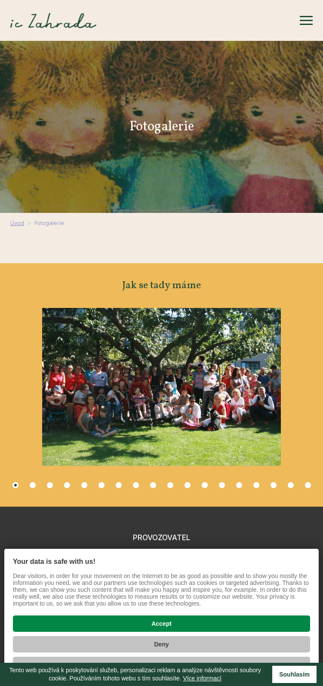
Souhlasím (294, 674)
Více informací (202, 678)
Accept (161, 623)
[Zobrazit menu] (306, 20)
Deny (161, 644)
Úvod (17, 222)
